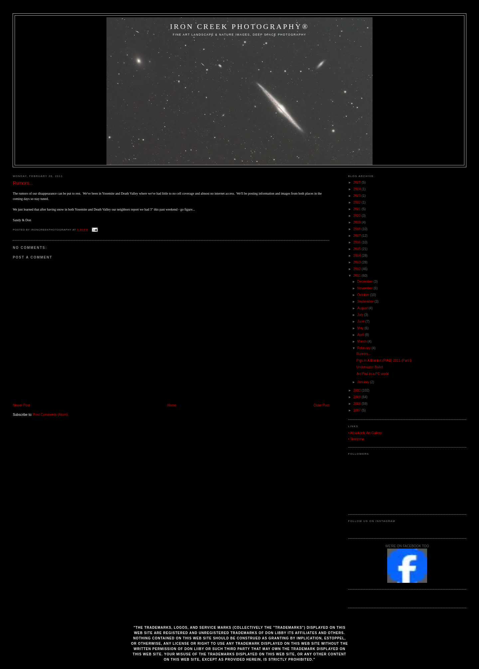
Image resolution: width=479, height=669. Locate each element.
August (363, 308)
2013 (357, 262)
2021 (357, 209)
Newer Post (21, 405)
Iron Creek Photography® (239, 26)
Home (171, 405)
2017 (357, 236)
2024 (357, 189)
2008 (357, 404)
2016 (357, 242)
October (363, 295)
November (365, 288)
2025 (357, 182)
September (366, 301)
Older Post (321, 405)
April (361, 335)
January (363, 382)
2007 (357, 410)
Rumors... (23, 183)
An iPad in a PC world (373, 374)
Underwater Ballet (370, 367)
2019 (357, 222)
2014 (357, 255)
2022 (357, 202)
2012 (357, 269)
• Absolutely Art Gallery (365, 433)
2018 (357, 229)
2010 (357, 390)
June (361, 321)
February (364, 348)
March (362, 341)
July (360, 315)
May (361, 328)
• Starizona (356, 439)
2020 (357, 216)
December (365, 281)
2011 (357, 275)
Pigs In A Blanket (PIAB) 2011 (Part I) (384, 360)
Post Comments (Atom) (50, 415)
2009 (357, 397)
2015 (357, 249)
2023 (357, 196)
